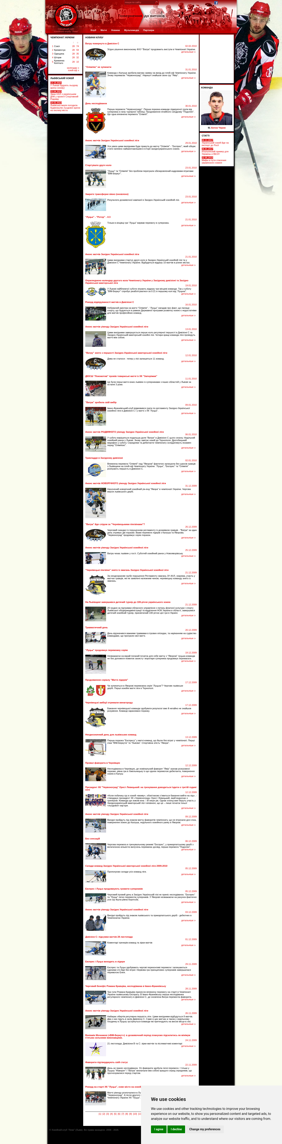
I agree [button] (158, 1129)
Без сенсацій (92, 838)
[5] (115, 1114)
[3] (107, 1114)
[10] (135, 1114)
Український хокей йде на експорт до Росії (215, 142)
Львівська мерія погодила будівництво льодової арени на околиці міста (65, 107)
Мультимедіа (131, 30)
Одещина (59, 53)
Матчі (103, 30)
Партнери (148, 30)
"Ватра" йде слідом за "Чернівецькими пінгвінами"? (115, 524)
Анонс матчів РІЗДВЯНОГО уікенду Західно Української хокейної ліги (124, 432)
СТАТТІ (206, 135)
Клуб (93, 30)
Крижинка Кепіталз (59, 61)
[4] (111, 1114)
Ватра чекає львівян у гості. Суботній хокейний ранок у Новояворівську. (145, 553)
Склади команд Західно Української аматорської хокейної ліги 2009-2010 (126, 866)
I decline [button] (176, 1129)
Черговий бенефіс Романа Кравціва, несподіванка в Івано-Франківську (125, 986)
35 (77, 53)
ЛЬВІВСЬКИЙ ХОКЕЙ (62, 78)
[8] (126, 1114)
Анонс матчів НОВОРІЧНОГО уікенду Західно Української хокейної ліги (125, 483)
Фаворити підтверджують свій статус (106, 1062)
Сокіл (57, 46)
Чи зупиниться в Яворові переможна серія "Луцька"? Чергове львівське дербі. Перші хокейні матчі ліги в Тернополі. (145, 686)
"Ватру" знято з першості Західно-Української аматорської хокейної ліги (126, 353)
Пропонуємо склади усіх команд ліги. (127, 871)
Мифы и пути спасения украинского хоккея (214, 160)
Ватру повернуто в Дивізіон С (102, 43)
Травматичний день (96, 627)
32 (77, 57)
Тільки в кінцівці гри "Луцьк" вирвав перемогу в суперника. (138, 223)
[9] (130, 1114)
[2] (104, 1114)
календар (73, 68)
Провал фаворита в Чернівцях (102, 763)
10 (77, 62)
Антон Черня (218, 127)
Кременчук (59, 50)
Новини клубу (94, 37)
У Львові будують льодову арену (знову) (64, 85)
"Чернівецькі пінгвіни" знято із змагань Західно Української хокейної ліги (126, 570)
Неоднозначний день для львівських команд (110, 734)
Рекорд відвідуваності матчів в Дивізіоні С (109, 302)
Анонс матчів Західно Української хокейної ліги (112, 140)
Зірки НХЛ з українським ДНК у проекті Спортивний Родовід (64, 95)
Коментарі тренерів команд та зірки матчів (129, 942)
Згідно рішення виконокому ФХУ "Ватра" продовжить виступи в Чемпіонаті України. (151, 49)
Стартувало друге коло (98, 165)
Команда (207, 87)
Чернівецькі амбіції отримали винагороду (109, 702)
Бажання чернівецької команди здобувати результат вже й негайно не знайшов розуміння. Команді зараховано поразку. (149, 709)
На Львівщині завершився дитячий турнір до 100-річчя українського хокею (128, 602)
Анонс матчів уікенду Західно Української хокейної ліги (116, 326)
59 (77, 50)
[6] (119, 1114)
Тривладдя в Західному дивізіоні (104, 458)
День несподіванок (96, 103)
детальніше (188, 52)
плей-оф (73, 70)
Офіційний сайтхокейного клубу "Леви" (66, 30)
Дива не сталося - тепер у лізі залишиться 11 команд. (135, 358)
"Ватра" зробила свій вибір (100, 402)
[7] (123, 1114)
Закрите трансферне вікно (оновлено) (107, 194)
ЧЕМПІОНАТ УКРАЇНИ (62, 37)
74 (77, 46)
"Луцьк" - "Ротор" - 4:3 (97, 217)
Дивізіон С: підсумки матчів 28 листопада (109, 937)
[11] (140, 1114)
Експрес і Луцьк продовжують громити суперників (114, 888)
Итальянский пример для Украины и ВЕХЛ (215, 151)
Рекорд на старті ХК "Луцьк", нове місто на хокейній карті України (122, 1087)
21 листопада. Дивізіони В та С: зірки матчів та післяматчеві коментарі (144, 1043)
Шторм (57, 57)
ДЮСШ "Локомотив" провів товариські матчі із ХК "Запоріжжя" (121, 376)
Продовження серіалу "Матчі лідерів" (106, 680)
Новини (115, 30)
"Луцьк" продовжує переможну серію (106, 650)
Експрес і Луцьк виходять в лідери (105, 961)
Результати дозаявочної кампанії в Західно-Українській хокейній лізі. (143, 200)
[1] (100, 1114)
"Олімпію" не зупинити (98, 67)
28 (73, 46)
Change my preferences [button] (204, 1129)
